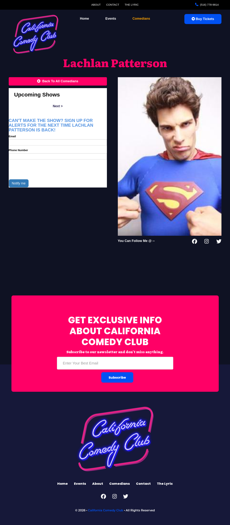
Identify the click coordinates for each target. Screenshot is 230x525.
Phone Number (18, 150)
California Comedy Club (105, 510)
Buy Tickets (203, 19)
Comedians (141, 18)
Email (12, 136)
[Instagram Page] (206, 242)
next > (58, 106)
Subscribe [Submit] (117, 377)
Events (110, 18)
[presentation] (36, 169)
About (96, 4)
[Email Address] (115, 363)
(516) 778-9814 (209, 4)
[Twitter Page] (218, 242)
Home (84, 18)
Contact (112, 4)
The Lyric (132, 4)
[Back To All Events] (58, 81)
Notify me (19, 183)
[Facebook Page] (194, 242)
